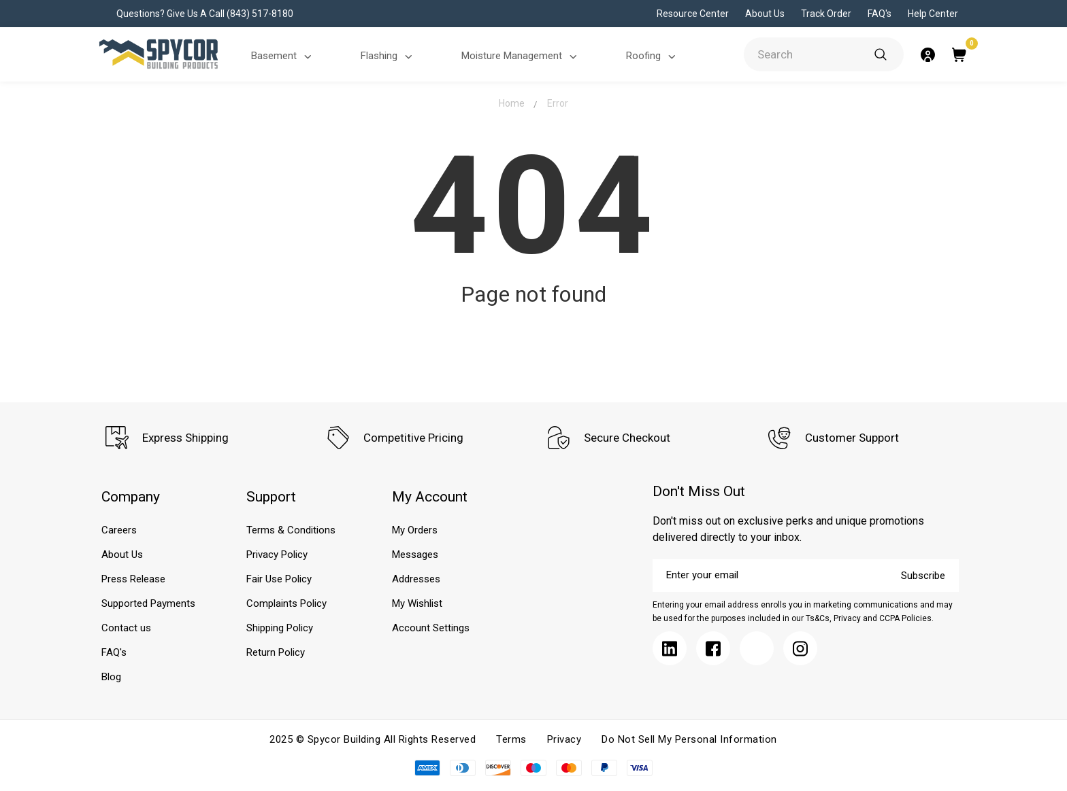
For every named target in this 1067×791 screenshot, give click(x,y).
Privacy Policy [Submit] (277, 554)
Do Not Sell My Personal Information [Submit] (689, 739)
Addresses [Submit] (416, 579)
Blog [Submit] (111, 677)
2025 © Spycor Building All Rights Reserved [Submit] (372, 739)
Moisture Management (521, 57)
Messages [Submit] (415, 554)
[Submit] (880, 54)
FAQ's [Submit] (879, 13)
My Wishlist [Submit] (417, 603)
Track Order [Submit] (826, 13)
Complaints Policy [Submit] (286, 603)
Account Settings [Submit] (431, 628)
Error (557, 103)
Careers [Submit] (119, 530)
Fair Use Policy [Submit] (279, 579)
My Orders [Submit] (415, 530)
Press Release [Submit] (133, 579)
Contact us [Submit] (126, 628)
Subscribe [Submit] (923, 575)
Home (512, 103)
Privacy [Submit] (564, 739)
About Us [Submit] (765, 13)
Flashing (388, 57)
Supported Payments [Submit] (148, 603)
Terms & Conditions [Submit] (290, 530)
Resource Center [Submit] (693, 13)
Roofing (653, 57)
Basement (283, 57)
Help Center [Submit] (933, 13)
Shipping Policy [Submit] (279, 628)
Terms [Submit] (511, 739)
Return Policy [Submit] (275, 652)
